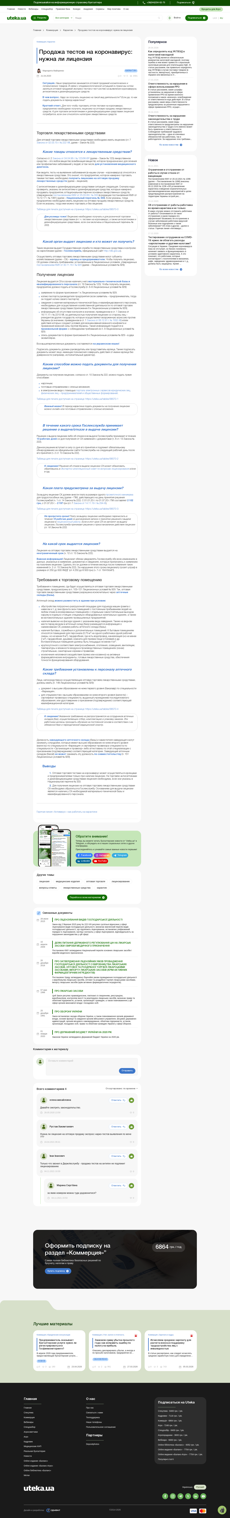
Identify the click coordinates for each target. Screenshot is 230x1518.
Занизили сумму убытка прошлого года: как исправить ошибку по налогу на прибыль (115, 1343)
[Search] (117, 18)
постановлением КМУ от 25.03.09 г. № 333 (75, 195)
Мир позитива (113, 9)
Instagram (104, 855)
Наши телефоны (94, 1422)
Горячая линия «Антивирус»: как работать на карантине (67, 812)
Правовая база (63, 9)
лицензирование (121, 881)
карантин (102, 888)
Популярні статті (166, 1459)
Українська (187, 1487)
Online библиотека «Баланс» (37, 1470)
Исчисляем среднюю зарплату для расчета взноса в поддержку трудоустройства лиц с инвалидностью (170, 1344)
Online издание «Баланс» (36, 1461)
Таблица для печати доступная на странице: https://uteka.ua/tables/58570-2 (77, 459)
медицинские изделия (68, 881)
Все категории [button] (62, 18)
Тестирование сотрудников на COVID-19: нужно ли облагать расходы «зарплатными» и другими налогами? (170, 240)
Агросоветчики (31, 1432)
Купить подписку (56, 1271)
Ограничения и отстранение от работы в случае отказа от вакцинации (166, 173)
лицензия (44, 881)
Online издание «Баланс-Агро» (38, 1466)
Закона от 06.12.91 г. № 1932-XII (104, 321)
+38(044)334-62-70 (156, 3)
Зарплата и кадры (166, 1335)
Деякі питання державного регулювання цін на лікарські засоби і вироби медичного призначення (93, 944)
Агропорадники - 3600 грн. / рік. (173, 1435)
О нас (126, 9)
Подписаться (184, 3)
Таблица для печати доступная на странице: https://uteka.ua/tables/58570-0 (77, 209)
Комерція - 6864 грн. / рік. (170, 1420)
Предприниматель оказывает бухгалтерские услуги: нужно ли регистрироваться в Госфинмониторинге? (57, 1344)
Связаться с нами (94, 1412)
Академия (88, 9)
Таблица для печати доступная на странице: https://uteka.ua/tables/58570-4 (77, 709)
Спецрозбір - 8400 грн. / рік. (171, 1430)
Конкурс (77, 9)
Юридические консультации (58, 1335)
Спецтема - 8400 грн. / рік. (170, 1411)
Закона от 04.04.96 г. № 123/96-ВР (71, 159)
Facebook (86, 855)
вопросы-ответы (48, 888)
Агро (26, 1437)
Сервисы (100, 9)
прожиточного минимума (119, 495)
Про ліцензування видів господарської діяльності (89, 920)
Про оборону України (68, 1012)
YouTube (102, 861)
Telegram (122, 855)
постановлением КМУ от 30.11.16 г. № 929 (59, 265)
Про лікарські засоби (69, 991)
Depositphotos (92, 1444)
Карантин (51, 42)
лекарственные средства (77, 888)
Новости (22, 9)
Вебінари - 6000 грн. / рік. (170, 1440)
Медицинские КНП (32, 1446)
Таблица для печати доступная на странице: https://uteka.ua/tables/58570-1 (77, 399)
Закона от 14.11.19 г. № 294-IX (89, 503)
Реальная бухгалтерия (34, 1451)
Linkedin (85, 861)
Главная (11, 9)
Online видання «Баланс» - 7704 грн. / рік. (178, 1449)
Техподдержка (93, 1417)
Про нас (90, 1408)
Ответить (116, 1100)
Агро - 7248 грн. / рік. (168, 1425)
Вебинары (33, 9)
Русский (200, 1487)
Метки (27, 1475)
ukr (215, 18)
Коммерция (41, 42)
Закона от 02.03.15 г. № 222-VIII (53, 143)
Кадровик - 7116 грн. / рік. (170, 1416)
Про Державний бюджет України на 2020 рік (83, 1032)
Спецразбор (47, 9)
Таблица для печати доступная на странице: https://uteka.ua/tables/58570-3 (77, 509)
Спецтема (28, 1412)
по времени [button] (129, 1089)
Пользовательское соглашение (101, 1427)
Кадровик (28, 1441)
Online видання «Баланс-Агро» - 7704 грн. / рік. (180, 1454)
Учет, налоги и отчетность (113, 1335)
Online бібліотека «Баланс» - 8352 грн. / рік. (178, 1445)
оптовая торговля (95, 881)
